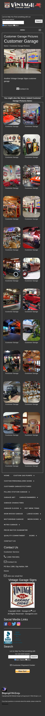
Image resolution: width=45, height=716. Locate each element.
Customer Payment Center (22, 665)
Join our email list (13, 576)
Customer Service (11, 552)
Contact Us (22, 89)
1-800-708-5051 (11, 557)
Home (6, 571)
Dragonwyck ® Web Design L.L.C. (31, 696)
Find (15, 17)
